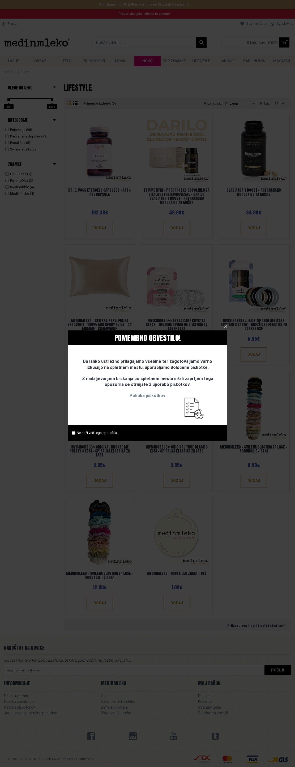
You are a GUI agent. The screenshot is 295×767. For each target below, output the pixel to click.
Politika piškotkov (147, 395)
